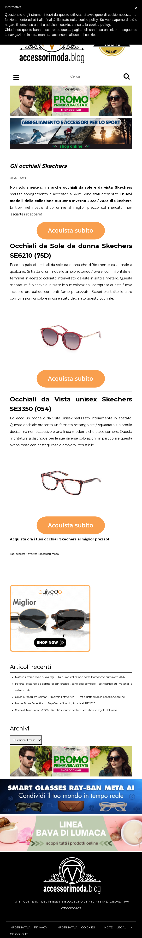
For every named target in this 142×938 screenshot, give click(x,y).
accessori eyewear (27, 554)
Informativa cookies (76, 927)
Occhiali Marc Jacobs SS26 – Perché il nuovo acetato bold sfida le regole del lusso (66, 710)
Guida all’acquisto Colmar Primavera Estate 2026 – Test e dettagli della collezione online (70, 697)
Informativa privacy (28, 927)
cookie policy (99, 25)
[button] (126, 76)
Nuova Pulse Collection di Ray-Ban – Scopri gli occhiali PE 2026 (55, 703)
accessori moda (49, 554)
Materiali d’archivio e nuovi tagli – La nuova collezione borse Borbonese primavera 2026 (70, 677)
